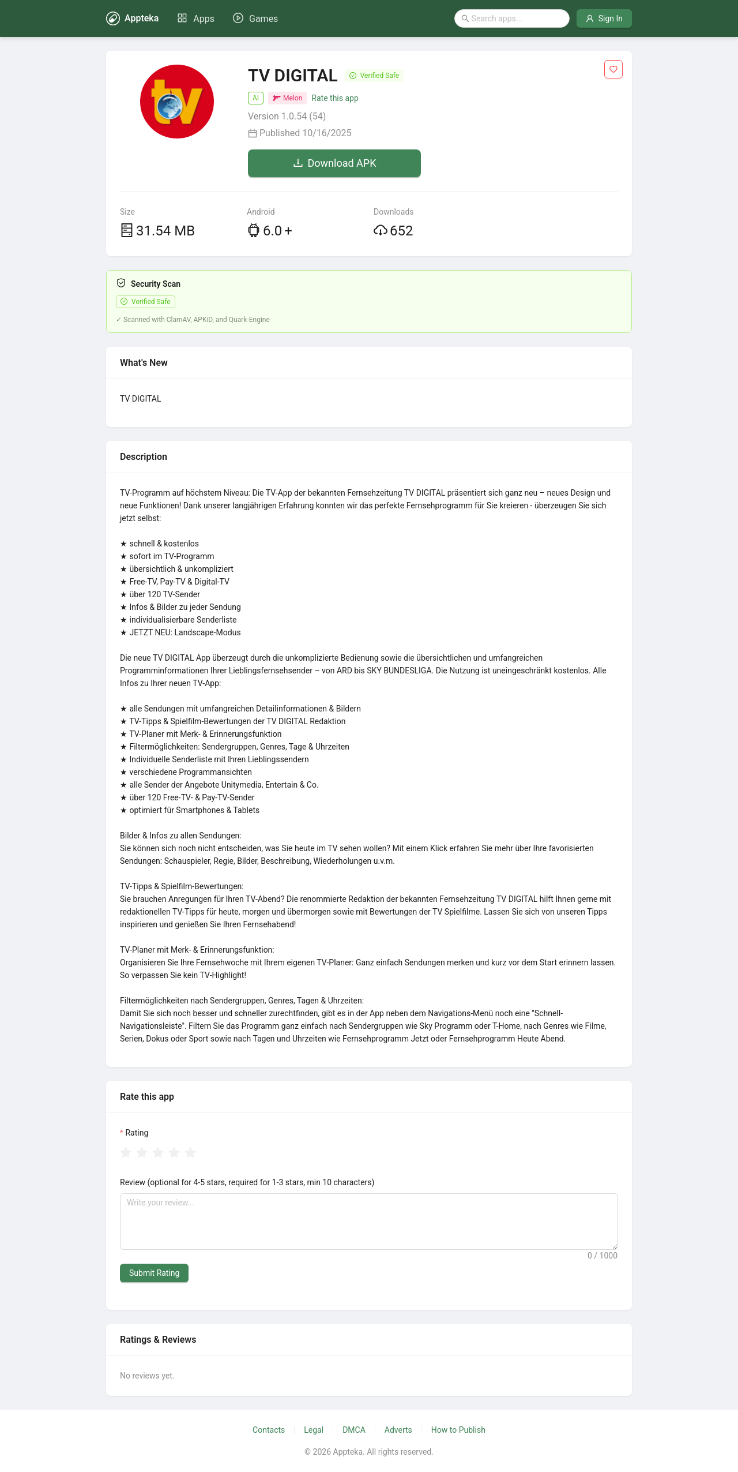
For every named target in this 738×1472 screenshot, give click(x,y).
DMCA (354, 1429)
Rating (136, 1132)
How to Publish (458, 1429)
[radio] (125, 1153)
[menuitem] (196, 19)
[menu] (227, 18)
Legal (313, 1429)
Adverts (398, 1429)
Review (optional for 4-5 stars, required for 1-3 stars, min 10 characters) (247, 1182)
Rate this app (334, 98)
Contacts (269, 1429)
